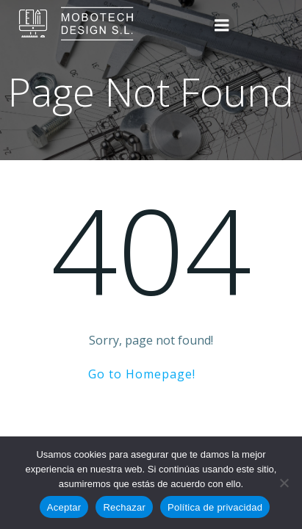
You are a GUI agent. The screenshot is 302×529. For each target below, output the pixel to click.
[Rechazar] (283, 482)
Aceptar (64, 507)
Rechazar (124, 507)
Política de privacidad (215, 507)
